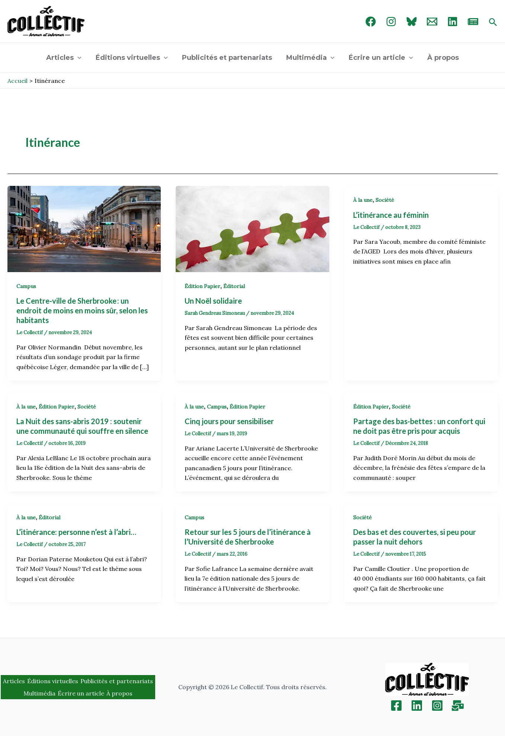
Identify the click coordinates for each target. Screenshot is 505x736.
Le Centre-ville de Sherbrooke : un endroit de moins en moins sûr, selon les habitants (82, 310)
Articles (65, 57)
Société (384, 200)
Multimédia (310, 57)
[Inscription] (458, 705)
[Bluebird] (411, 21)
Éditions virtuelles (133, 57)
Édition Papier (202, 286)
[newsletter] (473, 21)
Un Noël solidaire (214, 300)
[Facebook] (370, 21)
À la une (363, 200)
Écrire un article (380, 57)
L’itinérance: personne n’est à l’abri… (76, 531)
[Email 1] (432, 21)
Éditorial (234, 286)
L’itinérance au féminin (391, 214)
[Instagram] (391, 21)
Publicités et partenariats (227, 58)
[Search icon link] (493, 22)
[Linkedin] (417, 705)
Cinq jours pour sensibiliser (229, 421)
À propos (441, 58)
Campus (26, 286)
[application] (79, 57)
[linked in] (452, 21)
